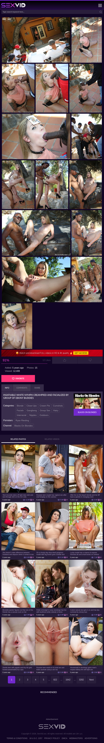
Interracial (21, 415)
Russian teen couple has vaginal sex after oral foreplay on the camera (51, 496)
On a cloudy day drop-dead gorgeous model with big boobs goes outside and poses (50, 553)
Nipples (33, 415)
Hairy (55, 410)
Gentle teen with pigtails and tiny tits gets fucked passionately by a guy (17, 668)
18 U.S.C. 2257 (35, 738)
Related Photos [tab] (18, 439)
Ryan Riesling (22, 420)
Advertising (91, 738)
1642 (68, 680)
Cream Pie (45, 406)
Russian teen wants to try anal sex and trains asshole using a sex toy (50, 668)
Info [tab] (7, 388)
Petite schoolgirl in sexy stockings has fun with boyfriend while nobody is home (51, 611)
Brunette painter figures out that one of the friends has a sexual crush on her (18, 611)
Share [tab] (37, 388)
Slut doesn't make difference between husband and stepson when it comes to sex (18, 553)
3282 (81, 680)
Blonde (20, 406)
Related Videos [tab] (52, 439)
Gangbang (32, 410)
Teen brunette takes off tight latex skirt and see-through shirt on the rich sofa (18, 496)
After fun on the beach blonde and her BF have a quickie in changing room (85, 496)
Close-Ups (32, 406)
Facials (20, 410)
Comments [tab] (21, 388)
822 (55, 680)
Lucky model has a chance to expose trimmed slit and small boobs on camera (84, 553)
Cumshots (58, 406)
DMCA (64, 738)
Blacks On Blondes (23, 426)
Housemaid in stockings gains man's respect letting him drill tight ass (83, 668)
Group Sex (45, 410)
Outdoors (44, 415)
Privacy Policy (52, 738)
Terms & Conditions (17, 738)
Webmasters (76, 738)
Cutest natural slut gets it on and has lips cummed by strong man (84, 611)
